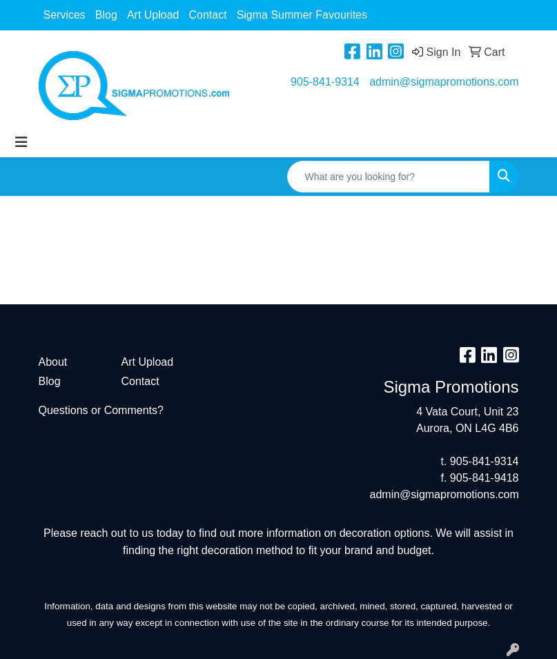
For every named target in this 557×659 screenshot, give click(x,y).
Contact (207, 15)
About (53, 362)
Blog (106, 15)
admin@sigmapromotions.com (443, 82)
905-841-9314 (325, 82)
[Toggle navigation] (21, 142)
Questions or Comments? (101, 410)
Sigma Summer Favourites (302, 15)
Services (64, 15)
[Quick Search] (388, 177)
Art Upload (153, 15)
